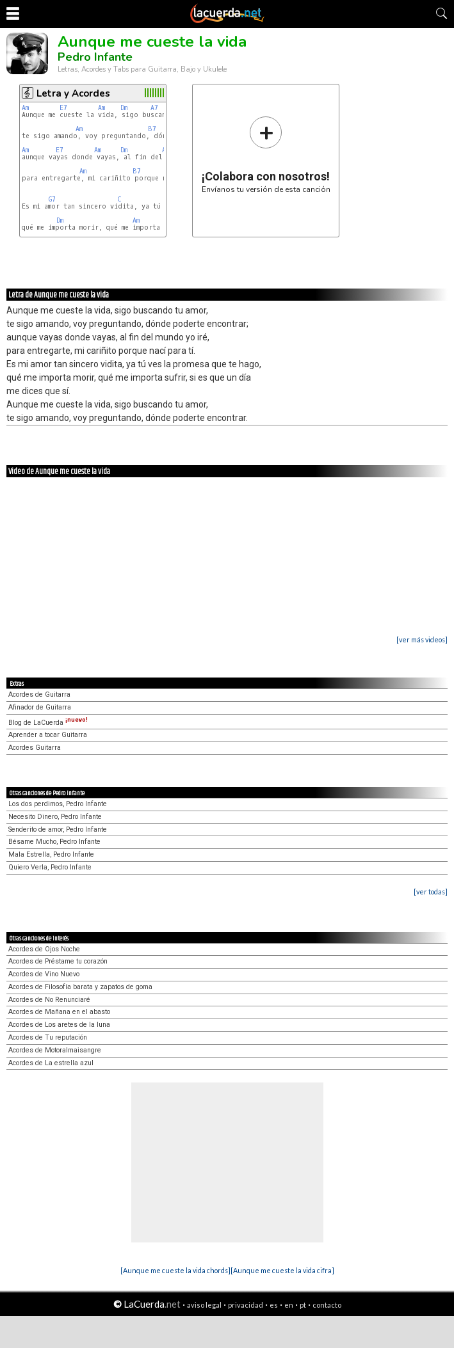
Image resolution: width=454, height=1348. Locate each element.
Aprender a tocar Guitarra (47, 735)
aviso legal (204, 1305)
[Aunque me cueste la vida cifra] (282, 1270)
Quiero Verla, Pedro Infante (50, 867)
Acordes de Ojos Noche (44, 949)
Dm (123, 108)
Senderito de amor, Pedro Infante (57, 829)
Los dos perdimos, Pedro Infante (57, 804)
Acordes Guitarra (34, 747)
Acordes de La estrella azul (50, 1063)
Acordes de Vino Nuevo (43, 974)
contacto (326, 1305)
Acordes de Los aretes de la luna (59, 1024)
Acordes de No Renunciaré (49, 999)
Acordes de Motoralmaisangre (54, 1050)
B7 (152, 129)
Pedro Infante (95, 57)
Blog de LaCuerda (48, 722)
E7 (63, 108)
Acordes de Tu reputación (47, 1037)
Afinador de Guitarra (39, 707)
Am (25, 108)
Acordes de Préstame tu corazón (58, 961)
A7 (154, 108)
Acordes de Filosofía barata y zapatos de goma (80, 987)
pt (303, 1305)
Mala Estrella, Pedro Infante (51, 854)
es (274, 1305)
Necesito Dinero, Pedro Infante (55, 817)
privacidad (245, 1305)
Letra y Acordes (73, 93)
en (288, 1305)
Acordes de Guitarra (39, 694)
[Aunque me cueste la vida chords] (175, 1270)
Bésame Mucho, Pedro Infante (54, 841)
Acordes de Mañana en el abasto (59, 1012)
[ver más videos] (422, 639)
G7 (52, 199)
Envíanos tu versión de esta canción (266, 154)
